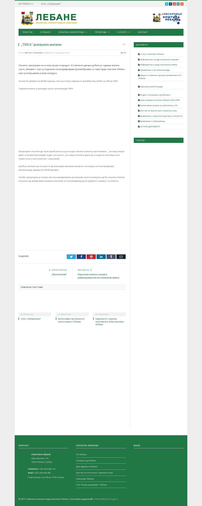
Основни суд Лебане (86, 460)
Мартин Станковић (34, 53)
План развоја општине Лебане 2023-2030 (160, 100)
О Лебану (45, 32)
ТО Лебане (81, 454)
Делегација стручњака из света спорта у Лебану (71, 320)
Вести (123, 53)
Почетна (27, 32)
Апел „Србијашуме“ (51, 3)
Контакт (143, 32)
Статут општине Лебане (152, 54)
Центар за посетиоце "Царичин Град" (94, 472)
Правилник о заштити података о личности (161, 116)
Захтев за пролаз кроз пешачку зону (158, 110)
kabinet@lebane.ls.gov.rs (106, 499)
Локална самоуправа (71, 32)
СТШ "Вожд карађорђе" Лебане (91, 484)
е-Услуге (122, 32)
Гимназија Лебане (85, 478)
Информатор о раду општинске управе (159, 59)
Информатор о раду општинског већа (158, 64)
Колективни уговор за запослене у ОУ (159, 105)
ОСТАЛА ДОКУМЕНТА (150, 126)
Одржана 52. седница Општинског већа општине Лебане (109, 321)
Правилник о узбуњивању (152, 121)
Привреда (100, 32)
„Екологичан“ (59, 274)
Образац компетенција (151, 86)
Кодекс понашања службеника (155, 94)
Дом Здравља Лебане (86, 466)
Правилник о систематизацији (155, 70)
